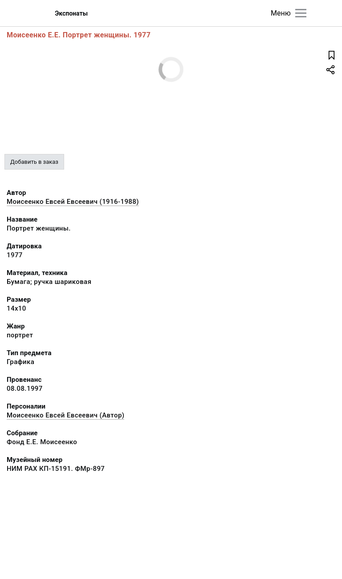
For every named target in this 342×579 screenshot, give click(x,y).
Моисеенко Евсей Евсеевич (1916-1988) (73, 202)
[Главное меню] (301, 13)
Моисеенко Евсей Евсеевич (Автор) (65, 415)
